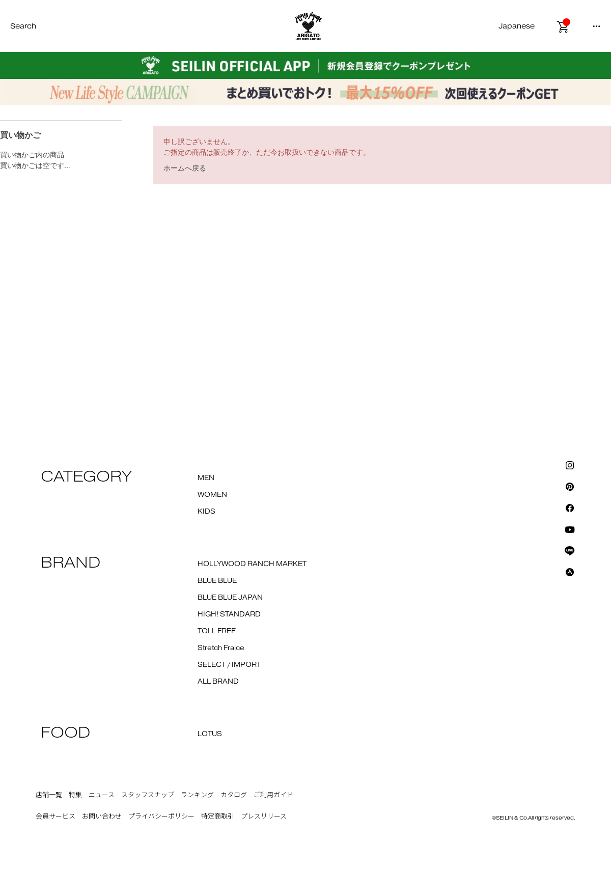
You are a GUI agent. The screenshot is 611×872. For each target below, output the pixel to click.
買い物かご (20, 135)
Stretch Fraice (221, 648)
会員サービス (55, 816)
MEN (206, 478)
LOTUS (210, 734)
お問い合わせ (102, 816)
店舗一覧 (49, 795)
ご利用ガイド (273, 795)
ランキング (197, 795)
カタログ (233, 795)
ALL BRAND (218, 682)
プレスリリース (264, 816)
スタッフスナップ (147, 795)
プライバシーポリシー (161, 816)
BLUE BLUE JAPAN (230, 598)
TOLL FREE (217, 631)
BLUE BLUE (217, 581)
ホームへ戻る (184, 168)
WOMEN (212, 495)
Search (23, 26)
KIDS (206, 512)
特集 (75, 795)
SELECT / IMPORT (229, 665)
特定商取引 (217, 816)
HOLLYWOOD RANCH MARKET (252, 564)
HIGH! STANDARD (229, 614)
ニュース (102, 795)
